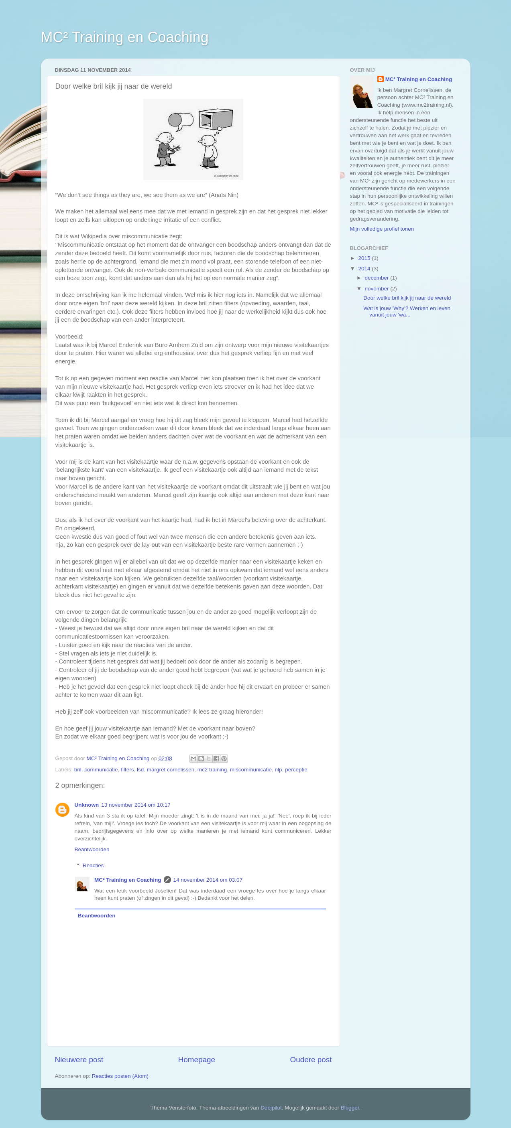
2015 (365, 258)
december (378, 278)
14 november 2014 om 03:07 (208, 880)
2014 (365, 269)
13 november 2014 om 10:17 (136, 805)
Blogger (350, 1108)
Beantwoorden (92, 849)
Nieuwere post (79, 1059)
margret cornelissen (171, 770)
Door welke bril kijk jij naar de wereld (407, 298)
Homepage (196, 1059)
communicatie (101, 770)
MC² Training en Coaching (125, 37)
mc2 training (212, 770)
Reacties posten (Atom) (120, 1076)
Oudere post (311, 1059)
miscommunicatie (251, 770)
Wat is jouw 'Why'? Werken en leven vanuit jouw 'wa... (406, 311)
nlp (278, 770)
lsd (140, 770)
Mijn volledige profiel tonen (382, 229)
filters (127, 770)
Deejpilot (271, 1108)
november (378, 289)
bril (77, 770)
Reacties (93, 865)
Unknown (87, 805)
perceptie (296, 770)
